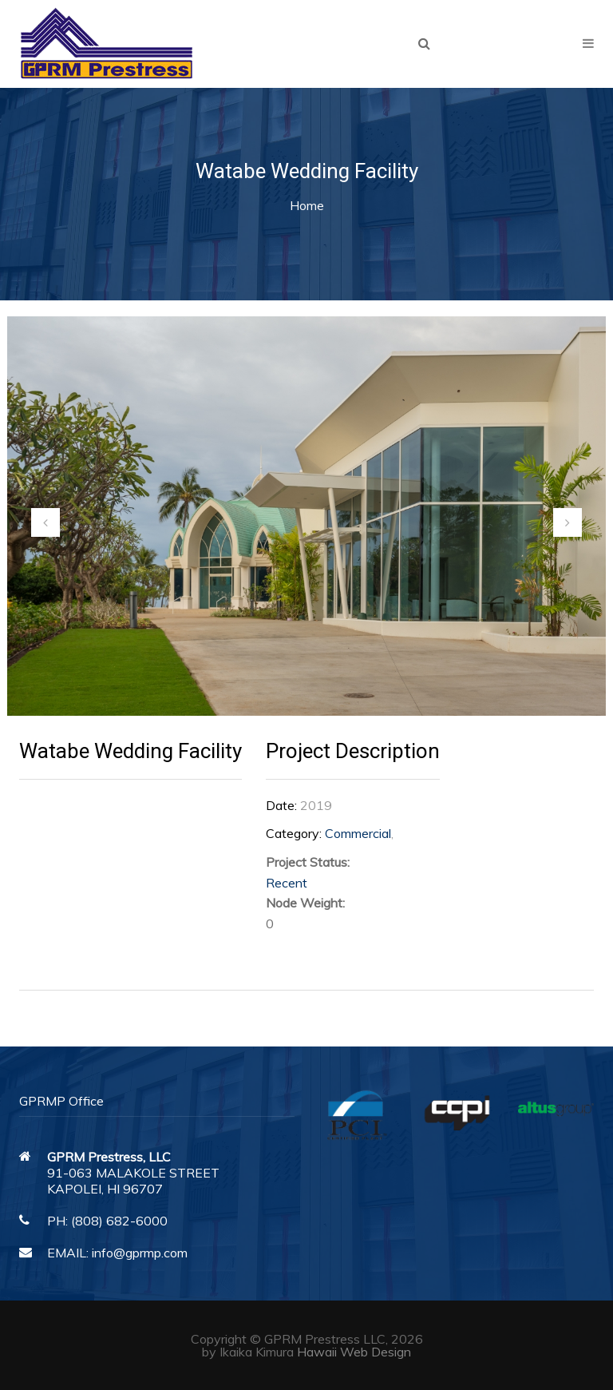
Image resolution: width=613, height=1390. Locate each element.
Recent (286, 883)
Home (307, 205)
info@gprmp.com (140, 1253)
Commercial (358, 833)
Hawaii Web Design (354, 1352)
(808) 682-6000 (119, 1221)
